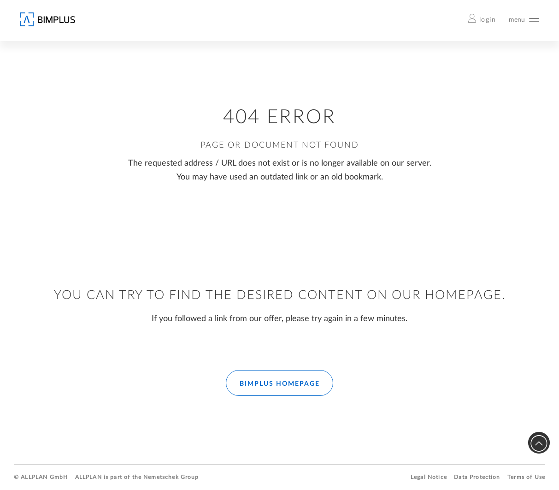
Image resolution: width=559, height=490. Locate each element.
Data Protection (477, 477)
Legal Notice (429, 477)
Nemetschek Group (171, 477)
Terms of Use (526, 477)
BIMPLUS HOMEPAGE (280, 384)
